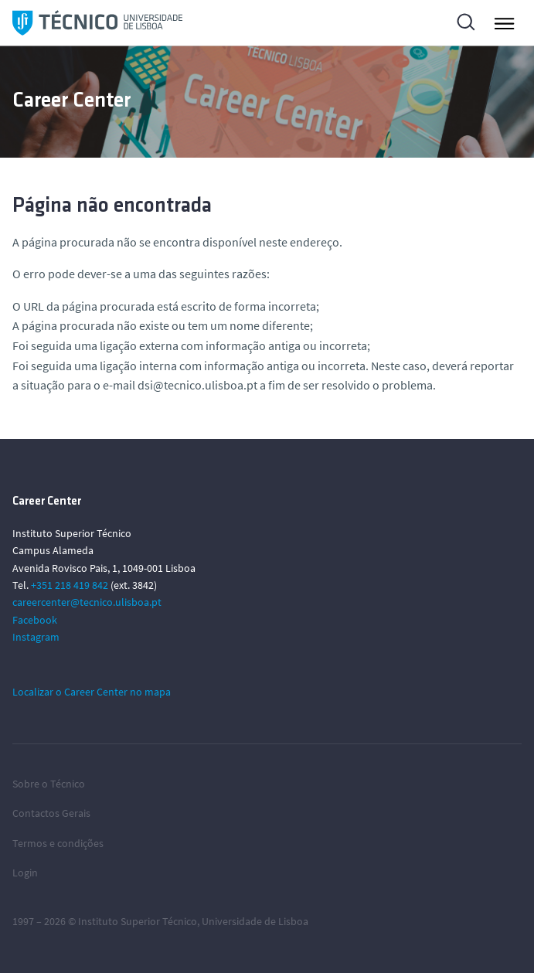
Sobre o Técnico (48, 784)
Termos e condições (58, 843)
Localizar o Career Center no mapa (91, 692)
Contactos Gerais (51, 813)
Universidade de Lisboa (255, 921)
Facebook (34, 620)
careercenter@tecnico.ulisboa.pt (87, 602)
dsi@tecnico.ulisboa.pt (197, 385)
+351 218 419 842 (69, 585)
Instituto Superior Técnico (137, 921)
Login (25, 872)
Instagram (36, 637)
